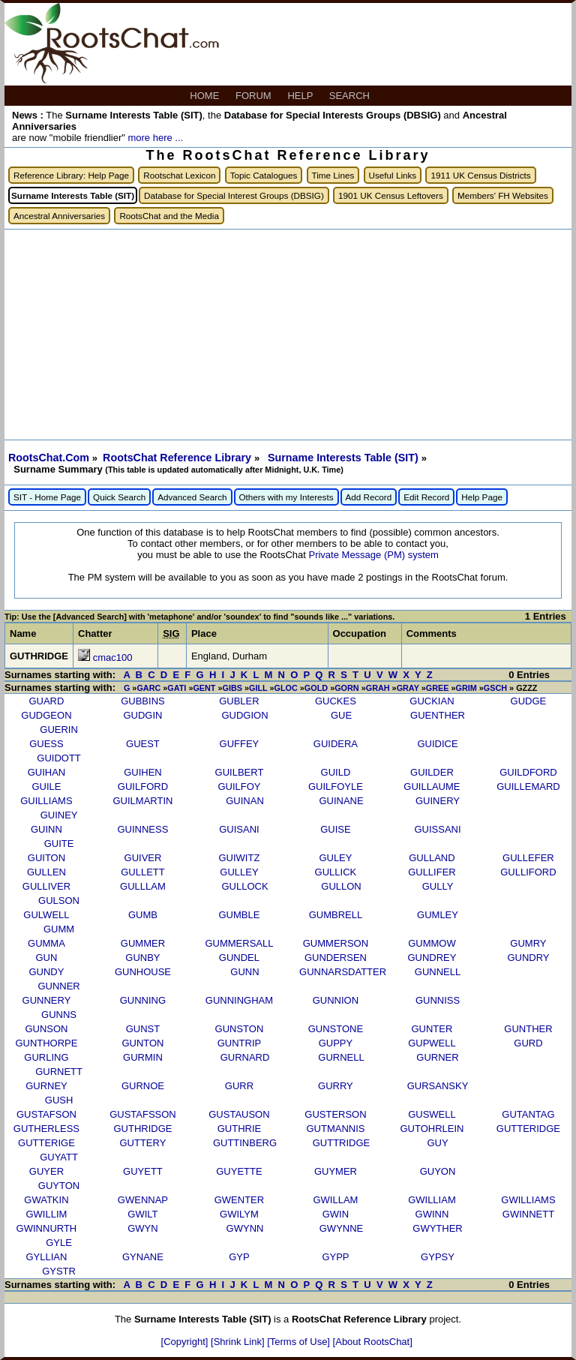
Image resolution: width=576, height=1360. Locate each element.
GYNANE (143, 1256)
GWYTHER (437, 1228)
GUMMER (143, 943)
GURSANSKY (438, 1085)
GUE (341, 715)
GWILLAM (335, 1199)
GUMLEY (437, 914)
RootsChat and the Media (169, 216)
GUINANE (341, 800)
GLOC (286, 687)
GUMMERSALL (239, 943)
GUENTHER (437, 715)
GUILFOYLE (335, 786)
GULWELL (46, 914)
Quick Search (119, 497)
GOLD (316, 687)
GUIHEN (143, 772)
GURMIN (143, 1057)
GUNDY (46, 971)
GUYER (46, 1171)
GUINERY (438, 800)
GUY (437, 1142)
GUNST (143, 1028)
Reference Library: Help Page (71, 175)
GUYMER (335, 1171)
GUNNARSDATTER (342, 971)
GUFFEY (240, 743)
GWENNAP (143, 1199)
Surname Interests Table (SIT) (345, 458)
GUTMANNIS (335, 1128)
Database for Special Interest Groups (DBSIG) (234, 195)
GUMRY (528, 943)
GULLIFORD (528, 872)
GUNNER (59, 986)
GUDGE (529, 701)
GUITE (59, 843)
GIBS (232, 687)
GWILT (143, 1214)
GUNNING (143, 1000)
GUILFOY (239, 786)
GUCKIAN (432, 701)
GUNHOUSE (143, 971)
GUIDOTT (59, 758)
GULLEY (239, 872)
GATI (176, 687)
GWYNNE (342, 1228)
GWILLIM (46, 1214)
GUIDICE (437, 743)
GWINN (432, 1214)
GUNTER (431, 1028)
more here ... (155, 137)
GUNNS (58, 1014)
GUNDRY (528, 957)
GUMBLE (239, 914)
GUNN (244, 971)
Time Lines (333, 175)
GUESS (46, 743)
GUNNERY (46, 1000)
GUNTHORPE (46, 1043)
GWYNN (245, 1228)
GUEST (143, 743)
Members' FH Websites (503, 195)
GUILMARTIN (142, 800)
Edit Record (426, 497)
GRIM (465, 687)
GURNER (437, 1057)
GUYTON (59, 1185)
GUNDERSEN (335, 957)
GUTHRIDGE (142, 1128)
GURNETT (58, 1071)
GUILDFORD (528, 772)
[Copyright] (186, 1341)
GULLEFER (528, 857)
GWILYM (239, 1214)
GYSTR (59, 1271)
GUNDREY (431, 957)
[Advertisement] (288, 335)
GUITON (46, 857)
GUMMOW (432, 943)
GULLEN (46, 872)
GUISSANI (437, 829)
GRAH (378, 687)
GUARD (46, 701)
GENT (204, 687)
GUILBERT (239, 772)
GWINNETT (528, 1214)
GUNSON (46, 1028)
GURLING (46, 1057)
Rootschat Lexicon (179, 175)
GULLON (341, 886)
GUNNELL (437, 971)
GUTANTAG (528, 1114)
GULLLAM (143, 886)
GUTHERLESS (47, 1128)
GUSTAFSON (46, 1114)
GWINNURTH (46, 1228)
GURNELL (341, 1057)
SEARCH (351, 95)
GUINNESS (142, 829)
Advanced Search (192, 497)
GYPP (335, 1256)
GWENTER (239, 1199)
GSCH (495, 687)
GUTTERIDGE (528, 1128)
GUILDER (432, 772)
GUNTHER (528, 1028)
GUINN (46, 829)
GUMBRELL (336, 914)
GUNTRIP (240, 1043)
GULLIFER (432, 872)
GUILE (46, 786)
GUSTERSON (335, 1114)
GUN (46, 957)
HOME (206, 95)
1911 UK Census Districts (480, 175)
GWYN (143, 1228)
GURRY (335, 1085)
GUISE (335, 829)
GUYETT (143, 1171)
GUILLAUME (432, 786)
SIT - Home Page (47, 497)
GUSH (59, 1100)
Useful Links (393, 175)
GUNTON (143, 1043)
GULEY (335, 857)
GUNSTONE (335, 1028)
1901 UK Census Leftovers (390, 195)
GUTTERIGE (46, 1142)
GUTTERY (142, 1142)
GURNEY (47, 1085)
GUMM (59, 929)
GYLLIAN (46, 1256)
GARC (148, 687)
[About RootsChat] (372, 1341)
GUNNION (335, 1000)
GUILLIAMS (46, 800)
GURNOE (143, 1085)
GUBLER (239, 701)
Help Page (481, 497)
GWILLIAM (432, 1199)
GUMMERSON (335, 943)
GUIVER (143, 857)
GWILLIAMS (528, 1199)
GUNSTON (239, 1028)
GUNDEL (239, 957)
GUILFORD (143, 786)
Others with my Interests (286, 497)
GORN (346, 687)
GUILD (336, 772)
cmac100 (113, 657)
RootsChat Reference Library (178, 458)
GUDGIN (142, 715)
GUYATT (59, 1157)
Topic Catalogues (264, 175)
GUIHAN (47, 772)
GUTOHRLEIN (432, 1128)
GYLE (59, 1242)
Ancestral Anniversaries (59, 216)
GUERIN (59, 729)
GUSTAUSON (238, 1114)
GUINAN (245, 800)
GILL (258, 687)
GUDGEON (46, 715)
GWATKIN (46, 1199)
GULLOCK (244, 886)
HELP (301, 95)
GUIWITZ (239, 857)
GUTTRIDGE (341, 1142)
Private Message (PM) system (373, 554)
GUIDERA (336, 743)
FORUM (255, 95)
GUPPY (336, 1043)
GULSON (59, 900)
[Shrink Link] (239, 1341)
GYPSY (437, 1256)
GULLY (438, 886)
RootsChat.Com (48, 458)
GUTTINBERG (245, 1142)
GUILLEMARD (528, 786)
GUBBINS (143, 701)
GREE (437, 687)
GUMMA (46, 943)
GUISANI (239, 829)
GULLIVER (46, 886)
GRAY (408, 687)
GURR (239, 1085)
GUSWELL (432, 1114)
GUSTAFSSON (143, 1114)
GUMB (143, 914)
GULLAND (431, 857)
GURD (528, 1043)
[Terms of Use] (299, 1341)
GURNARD (245, 1057)
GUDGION (244, 715)
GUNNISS (438, 1000)
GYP (239, 1256)
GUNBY (142, 957)
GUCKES (335, 701)
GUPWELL (432, 1043)
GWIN (335, 1214)
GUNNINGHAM (239, 1000)
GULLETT (143, 872)
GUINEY (59, 815)
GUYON (438, 1171)
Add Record (369, 497)
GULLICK (336, 872)
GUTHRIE (240, 1128)
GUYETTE (239, 1171)
